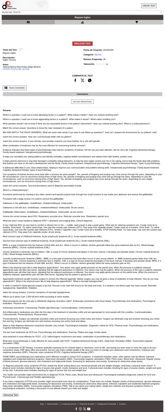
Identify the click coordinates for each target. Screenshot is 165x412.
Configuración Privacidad (107, 404)
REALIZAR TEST (82, 43)
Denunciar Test (11, 395)
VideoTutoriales (52, 404)
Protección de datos (87, 404)
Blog (42, 404)
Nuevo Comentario (14, 88)
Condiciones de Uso (68, 404)
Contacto (122, 404)
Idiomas (98, 55)
